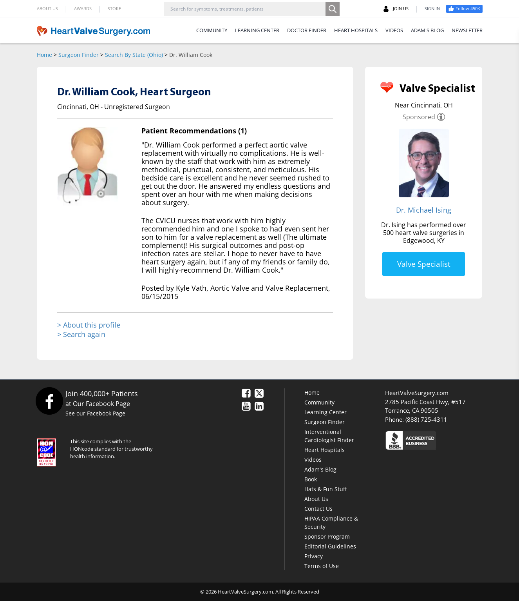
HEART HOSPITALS (356, 30)
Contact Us (318, 508)
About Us (316, 499)
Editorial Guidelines (330, 546)
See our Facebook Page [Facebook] (95, 413)
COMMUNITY (211, 30)
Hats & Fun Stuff (325, 489)
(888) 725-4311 (426, 419)
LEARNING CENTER (257, 30)
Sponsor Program (327, 536)
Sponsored (419, 117)
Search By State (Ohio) (134, 54)
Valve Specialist (423, 264)
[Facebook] (49, 400)
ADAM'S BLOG (427, 30)
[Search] (333, 9)
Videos (313, 459)
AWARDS (83, 8)
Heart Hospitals (324, 449)
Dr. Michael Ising (423, 210)
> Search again (81, 334)
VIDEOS (394, 30)
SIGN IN (432, 8)
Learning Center (325, 412)
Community (319, 402)
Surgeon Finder (78, 54)
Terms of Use (321, 566)
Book (310, 479)
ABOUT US (47, 8)
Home (44, 54)
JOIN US (396, 8)
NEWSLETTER (467, 30)
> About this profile (88, 325)
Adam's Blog (320, 469)
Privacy (313, 556)
